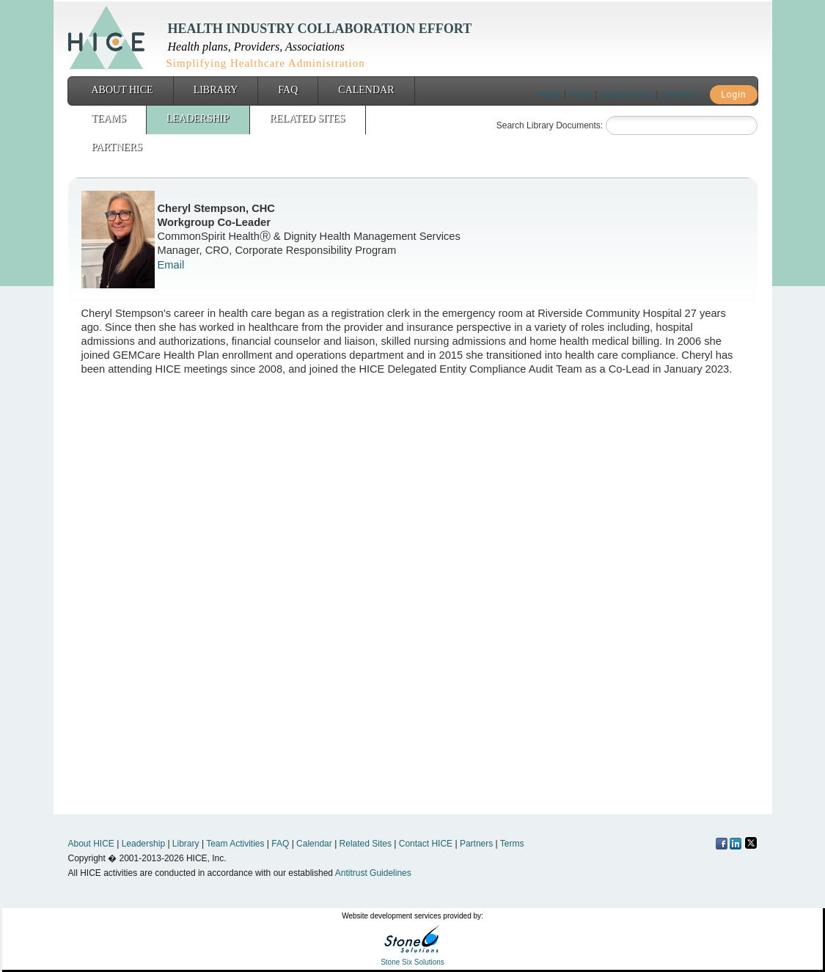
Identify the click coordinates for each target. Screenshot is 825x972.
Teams (109, 118)
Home (549, 94)
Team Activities (235, 843)
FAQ (288, 89)
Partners (117, 147)
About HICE (122, 89)
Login (733, 94)
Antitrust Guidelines (373, 873)
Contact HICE (626, 94)
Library (216, 89)
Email (171, 264)
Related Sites (307, 118)
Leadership (198, 118)
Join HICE (680, 94)
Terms (580, 94)
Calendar (366, 89)
